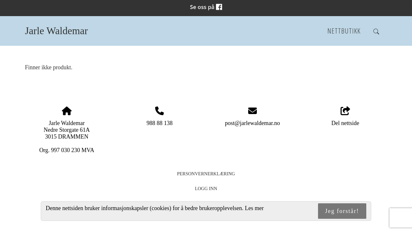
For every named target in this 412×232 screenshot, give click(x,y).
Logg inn (206, 188)
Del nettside (345, 116)
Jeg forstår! (342, 211)
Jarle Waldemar (56, 30)
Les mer (254, 208)
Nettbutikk (343, 31)
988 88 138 (159, 123)
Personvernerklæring (206, 173)
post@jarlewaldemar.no (252, 123)
